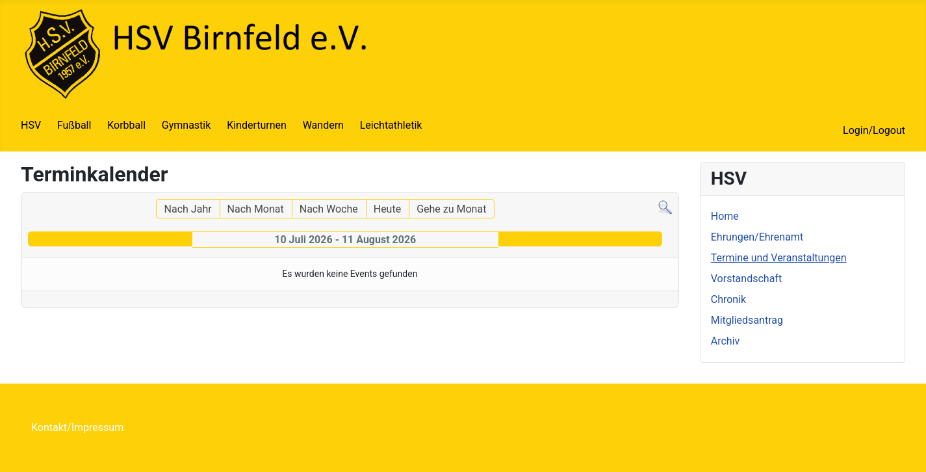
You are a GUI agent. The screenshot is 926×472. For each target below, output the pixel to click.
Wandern (323, 125)
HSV (31, 125)
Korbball (126, 125)
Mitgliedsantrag (747, 320)
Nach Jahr (188, 209)
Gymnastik (186, 125)
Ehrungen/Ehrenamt (757, 237)
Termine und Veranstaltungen (779, 258)
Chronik (728, 299)
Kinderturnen (257, 125)
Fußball (74, 125)
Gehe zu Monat (451, 209)
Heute (387, 209)
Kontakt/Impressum (77, 427)
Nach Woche (329, 209)
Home (725, 216)
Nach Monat (255, 209)
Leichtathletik (391, 125)
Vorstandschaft (746, 278)
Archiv (725, 341)
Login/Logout (874, 130)
